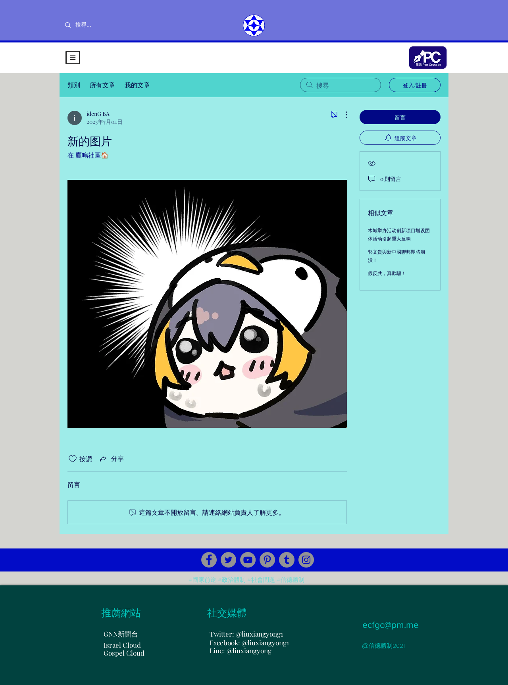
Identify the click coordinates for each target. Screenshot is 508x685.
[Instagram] (306, 560)
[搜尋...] (109, 25)
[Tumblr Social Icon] (286, 560)
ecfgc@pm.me (390, 624)
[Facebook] (209, 560)
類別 (73, 85)
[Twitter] (228, 560)
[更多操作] (342, 114)
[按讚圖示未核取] (72, 459)
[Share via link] (111, 459)
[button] (72, 57)
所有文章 (102, 85)
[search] (340, 85)
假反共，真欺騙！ (387, 273)
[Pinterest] (267, 560)
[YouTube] (248, 560)
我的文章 (137, 85)
